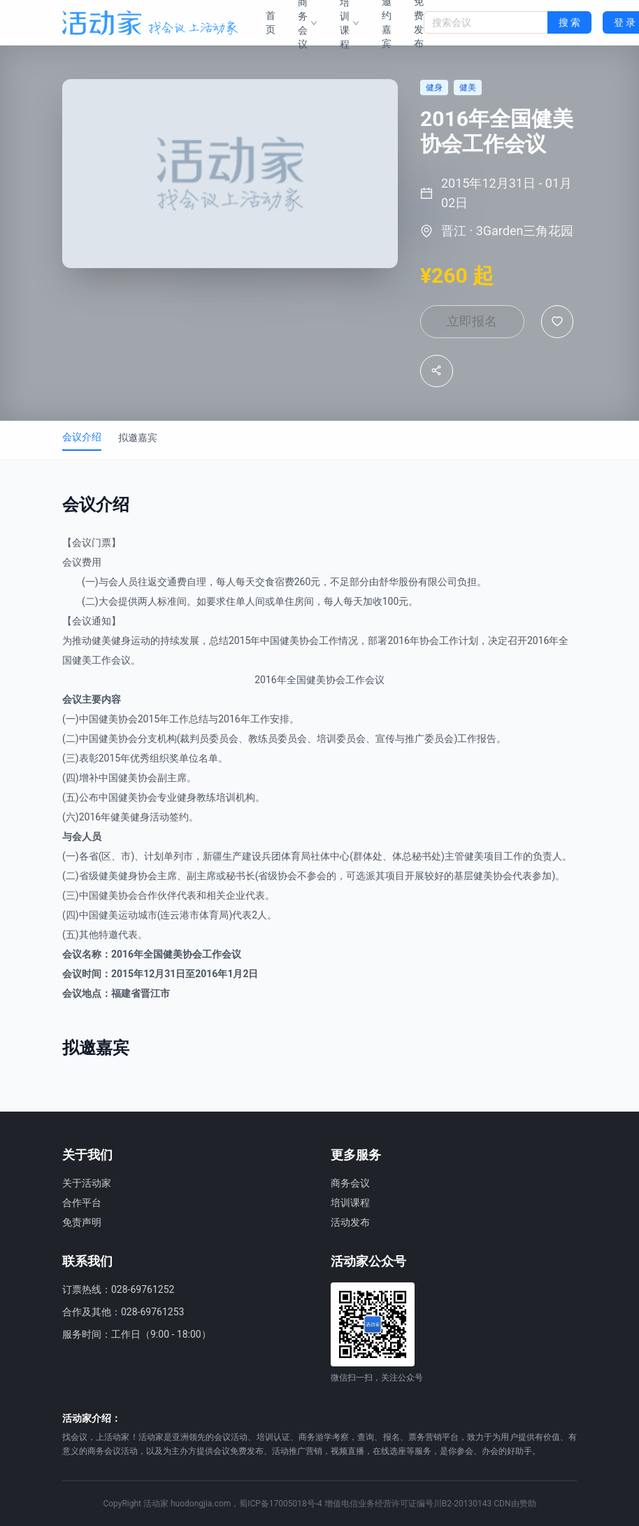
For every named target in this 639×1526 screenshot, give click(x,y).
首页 (270, 22)
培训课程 (350, 1202)
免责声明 (81, 1222)
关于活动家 (86, 1183)
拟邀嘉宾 (137, 439)
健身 (121, 642)
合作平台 (81, 1202)
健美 (101, 642)
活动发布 (350, 1222)
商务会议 (350, 1183)
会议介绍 (81, 438)
